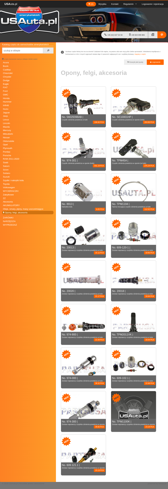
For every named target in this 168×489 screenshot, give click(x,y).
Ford (5, 91)
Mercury (7, 130)
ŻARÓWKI (8, 217)
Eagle (6, 84)
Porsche (7, 155)
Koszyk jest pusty (135, 62)
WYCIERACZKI (10, 191)
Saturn (6, 166)
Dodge (6, 80)
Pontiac (6, 152)
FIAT (5, 87)
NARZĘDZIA (9, 221)
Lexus (6, 119)
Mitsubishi (8, 134)
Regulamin (128, 4)
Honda (6, 98)
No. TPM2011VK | (133, 336)
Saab (5, 162)
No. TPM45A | (133, 162)
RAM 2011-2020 (11, 159)
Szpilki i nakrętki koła (13, 180)
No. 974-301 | (83, 162)
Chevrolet (7, 73)
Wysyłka (102, 4)
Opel (5, 144)
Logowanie (155, 62)
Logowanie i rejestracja (153, 4)
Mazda (6, 127)
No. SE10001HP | (133, 119)
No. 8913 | (83, 206)
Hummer (7, 101)
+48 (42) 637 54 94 (113, 34)
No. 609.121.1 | (83, 467)
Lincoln (6, 123)
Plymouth (7, 148)
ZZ (4, 198)
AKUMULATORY (11, 205)
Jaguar (6, 112)
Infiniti (6, 105)
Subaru (6, 173)
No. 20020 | (83, 293)
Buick (5, 66)
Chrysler (7, 77)
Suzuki (6, 177)
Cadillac (7, 69)
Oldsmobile (8, 141)
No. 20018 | (133, 293)
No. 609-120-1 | (133, 249)
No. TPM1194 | (133, 206)
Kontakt (114, 4)
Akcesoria (8, 201)
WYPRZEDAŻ (10, 225)
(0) (91, 4)
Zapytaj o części (140, 54)
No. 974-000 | (83, 380)
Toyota (6, 184)
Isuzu (5, 109)
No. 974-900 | (83, 336)
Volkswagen (9, 187)
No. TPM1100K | (133, 423)
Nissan (6, 137)
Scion (6, 169)
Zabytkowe (8, 194)
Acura (6, 62)
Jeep (5, 116)
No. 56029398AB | (83, 119)
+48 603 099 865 (137, 34)
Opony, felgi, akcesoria (15, 212)
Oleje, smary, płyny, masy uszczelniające (23, 209)
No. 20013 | (83, 249)
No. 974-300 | (83, 423)
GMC (5, 94)
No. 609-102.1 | (133, 380)
